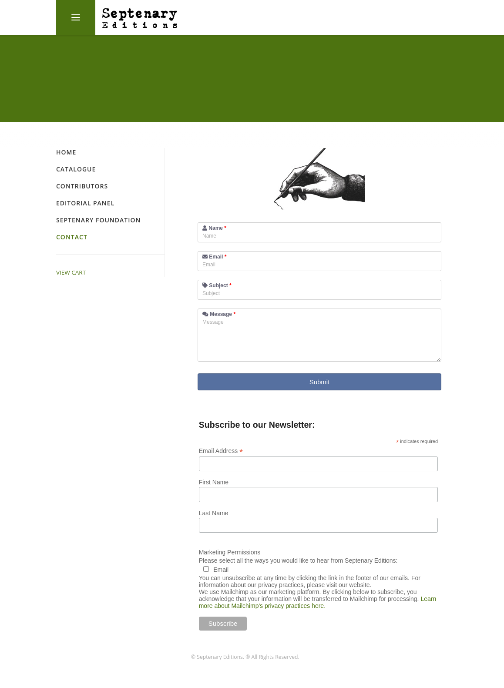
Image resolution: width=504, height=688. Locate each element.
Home (66, 152)
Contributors (82, 186)
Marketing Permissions (230, 552)
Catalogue (76, 169)
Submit (319, 382)
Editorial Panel (85, 203)
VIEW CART (71, 272)
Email (214, 257)
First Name (213, 482)
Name (214, 228)
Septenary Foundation (98, 220)
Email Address (221, 451)
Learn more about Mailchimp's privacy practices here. (318, 602)
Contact (71, 237)
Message (218, 314)
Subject (217, 285)
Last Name (213, 513)
